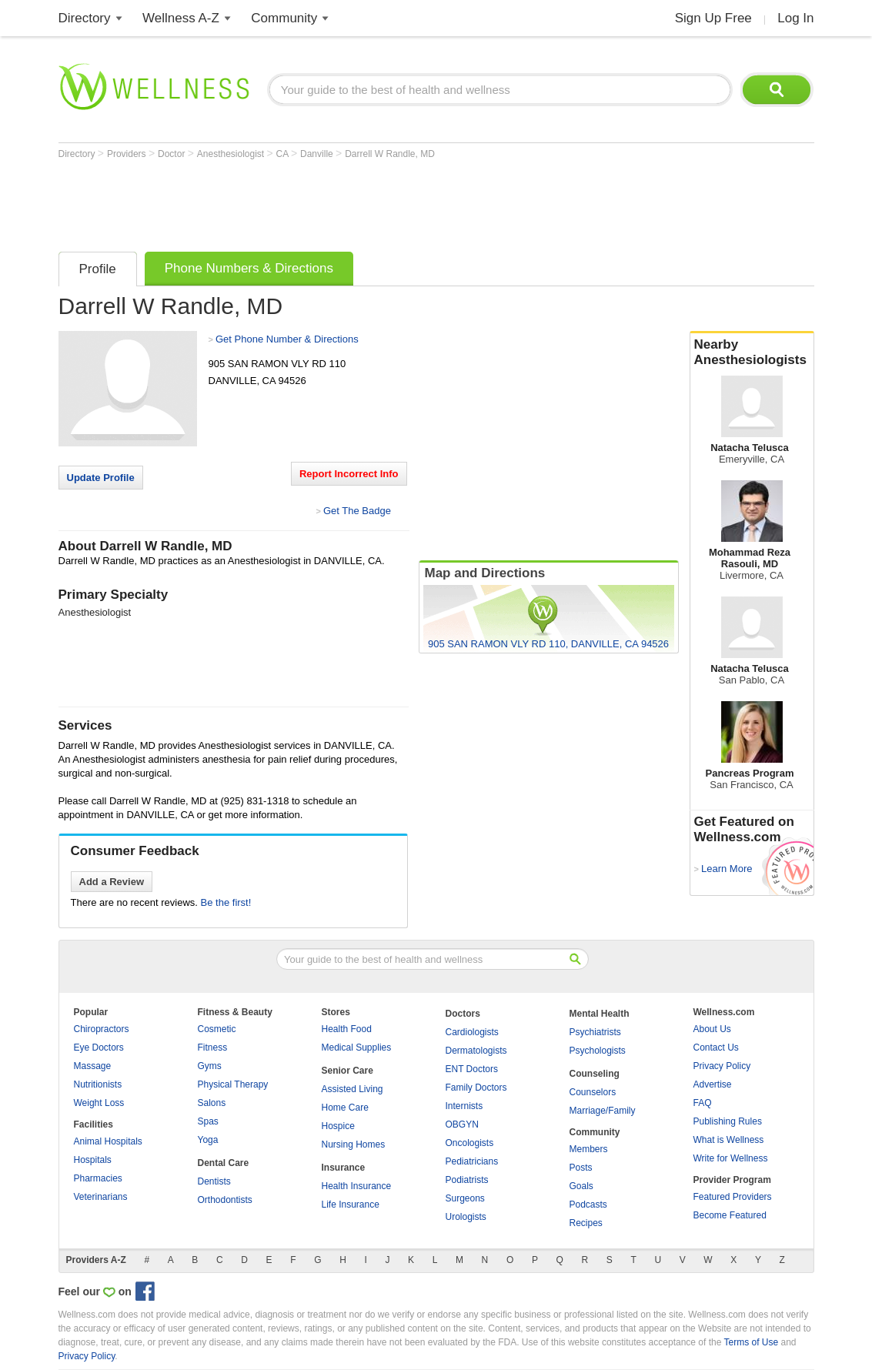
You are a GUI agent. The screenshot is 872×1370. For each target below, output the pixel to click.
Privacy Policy (722, 1066)
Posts (581, 1167)
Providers (128, 154)
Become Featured (730, 1215)
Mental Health (600, 1013)
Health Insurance (357, 1186)
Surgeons (465, 1198)
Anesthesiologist (232, 154)
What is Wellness (728, 1139)
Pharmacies (98, 1178)
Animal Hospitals (108, 1141)
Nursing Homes (354, 1144)
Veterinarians (101, 1196)
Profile (97, 269)
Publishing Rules (727, 1121)
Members (589, 1149)
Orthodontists (225, 1200)
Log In (795, 18)
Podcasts (588, 1204)
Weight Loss (99, 1103)
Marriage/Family (603, 1110)
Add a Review (112, 881)
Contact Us (716, 1047)
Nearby (752, 352)
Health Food (347, 1029)
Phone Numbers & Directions (249, 268)
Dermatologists (476, 1050)
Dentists (214, 1181)
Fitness (213, 1047)
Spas (208, 1121)
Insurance (344, 1167)
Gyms (210, 1066)
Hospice (338, 1126)
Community (284, 18)
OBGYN (462, 1124)
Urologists (466, 1216)
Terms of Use (750, 1342)
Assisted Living (352, 1089)
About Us (712, 1029)
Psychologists (598, 1050)
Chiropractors (101, 1029)
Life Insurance (350, 1204)
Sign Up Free (713, 18)
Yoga (208, 1139)
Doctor (173, 154)
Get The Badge (357, 510)
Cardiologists (472, 1032)
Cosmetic (217, 1029)
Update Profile (101, 477)
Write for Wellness (730, 1158)
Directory (84, 18)
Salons (212, 1103)
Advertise (712, 1084)
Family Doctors (476, 1087)
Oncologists (470, 1143)
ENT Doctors (472, 1069)
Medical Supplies (357, 1047)
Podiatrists (467, 1180)
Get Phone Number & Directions (287, 339)
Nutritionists (98, 1084)
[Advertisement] (338, 201)
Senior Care (347, 1070)
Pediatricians (472, 1161)
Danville (318, 154)
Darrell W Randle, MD (390, 154)
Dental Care (223, 1163)
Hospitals (93, 1159)
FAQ (702, 1103)
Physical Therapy (233, 1084)
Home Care (345, 1107)
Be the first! (226, 902)
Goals (581, 1186)
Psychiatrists (595, 1032)
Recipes (586, 1223)
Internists (464, 1106)
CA (283, 154)
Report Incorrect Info (349, 474)
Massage (93, 1066)
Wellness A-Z (180, 18)
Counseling (595, 1073)
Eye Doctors (99, 1047)
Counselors (593, 1092)
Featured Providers (732, 1196)
